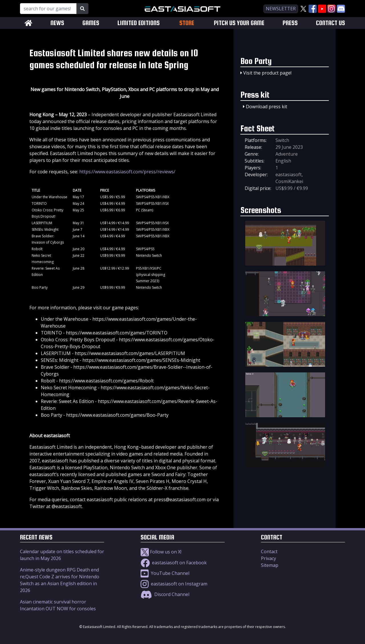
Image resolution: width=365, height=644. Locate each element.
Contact (269, 551)
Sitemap (269, 565)
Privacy (268, 558)
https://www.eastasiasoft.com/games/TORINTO (116, 333)
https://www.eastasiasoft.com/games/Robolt (106, 381)
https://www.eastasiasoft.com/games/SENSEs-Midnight (141, 360)
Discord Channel (165, 594)
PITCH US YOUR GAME (239, 23)
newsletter (281, 8)
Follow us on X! (161, 552)
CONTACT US (330, 23)
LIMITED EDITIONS (138, 23)
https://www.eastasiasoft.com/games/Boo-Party (117, 415)
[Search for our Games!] (48, 8)
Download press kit (266, 106)
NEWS (57, 23)
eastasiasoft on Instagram (174, 584)
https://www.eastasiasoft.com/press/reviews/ (127, 171)
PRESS (290, 23)
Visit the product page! (267, 73)
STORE (186, 23)
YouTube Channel (165, 573)
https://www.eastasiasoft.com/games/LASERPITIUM (130, 353)
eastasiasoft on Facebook (174, 562)
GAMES (90, 23)
